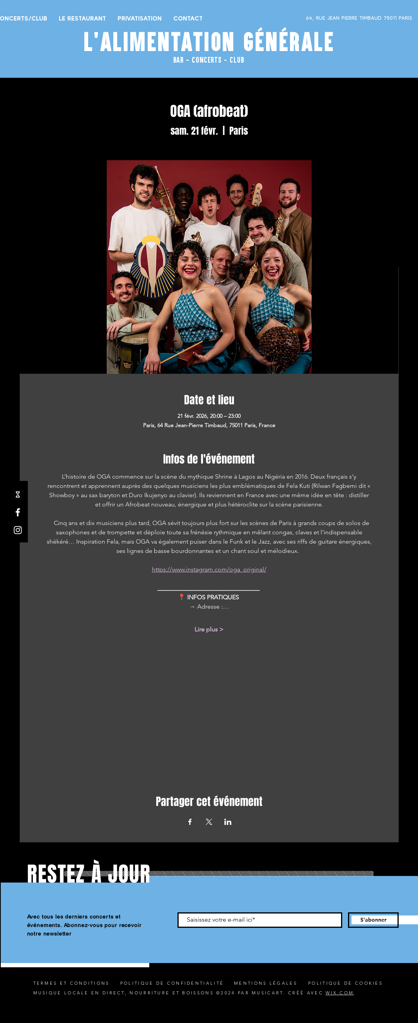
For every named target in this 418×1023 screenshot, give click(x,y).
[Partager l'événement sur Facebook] (190, 822)
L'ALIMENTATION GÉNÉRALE (209, 41)
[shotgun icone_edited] (17, 494)
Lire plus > (209, 629)
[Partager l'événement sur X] (209, 822)
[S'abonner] (373, 920)
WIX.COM (340, 993)
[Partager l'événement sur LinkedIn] (228, 822)
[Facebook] (17, 512)
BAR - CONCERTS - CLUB (208, 59)
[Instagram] (17, 530)
